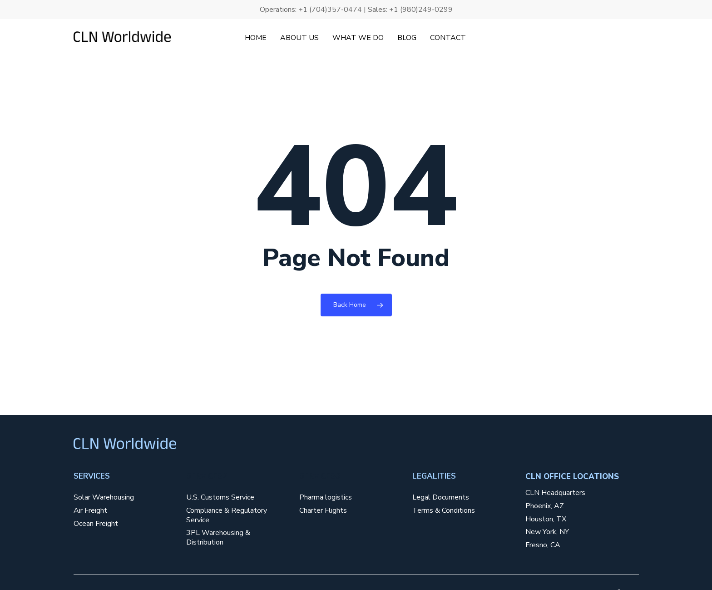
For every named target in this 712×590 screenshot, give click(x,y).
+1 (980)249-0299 (421, 10)
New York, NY (547, 532)
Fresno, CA (542, 545)
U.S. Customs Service (220, 497)
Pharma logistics (325, 497)
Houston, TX (545, 519)
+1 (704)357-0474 (330, 10)
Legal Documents (440, 497)
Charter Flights (323, 510)
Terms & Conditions (443, 510)
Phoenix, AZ (544, 506)
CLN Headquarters (555, 493)
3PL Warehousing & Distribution (218, 537)
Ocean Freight (96, 524)
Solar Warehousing (104, 497)
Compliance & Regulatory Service (226, 515)
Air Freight (90, 510)
